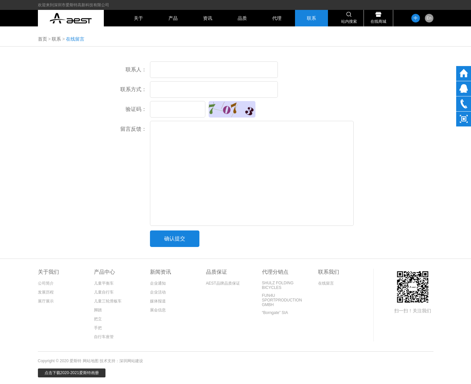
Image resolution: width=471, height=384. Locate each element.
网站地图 (91, 361)
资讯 (207, 18)
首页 (42, 39)
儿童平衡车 (104, 283)
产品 (173, 18)
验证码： (136, 109)
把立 (98, 319)
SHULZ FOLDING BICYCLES (278, 285)
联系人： (136, 69)
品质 (242, 18)
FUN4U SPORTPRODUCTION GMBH (282, 300)
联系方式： (133, 89)
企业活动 (158, 292)
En (429, 18)
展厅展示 (46, 301)
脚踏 (98, 310)
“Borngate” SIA (275, 312)
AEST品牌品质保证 (223, 283)
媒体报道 (158, 301)
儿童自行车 (104, 292)
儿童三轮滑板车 (108, 301)
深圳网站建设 (131, 361)
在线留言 (326, 283)
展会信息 (158, 310)
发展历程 (46, 292)
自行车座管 (104, 336)
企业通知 (158, 283)
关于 (138, 18)
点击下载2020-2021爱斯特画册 (71, 372)
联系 (311, 18)
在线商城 (378, 21)
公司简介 (46, 283)
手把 (98, 328)
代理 (276, 18)
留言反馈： (133, 129)
